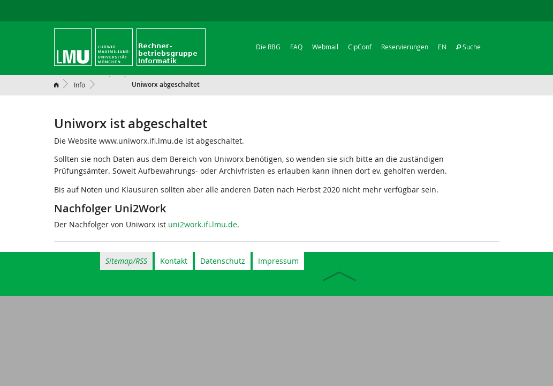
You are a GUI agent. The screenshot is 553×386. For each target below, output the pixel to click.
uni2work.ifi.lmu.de (202, 224)
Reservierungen (404, 46)
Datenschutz (222, 261)
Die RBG (268, 46)
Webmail (325, 46)
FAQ (296, 46)
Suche (468, 46)
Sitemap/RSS (126, 261)
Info (79, 84)
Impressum (278, 261)
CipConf (360, 46)
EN (442, 46)
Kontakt (173, 261)
